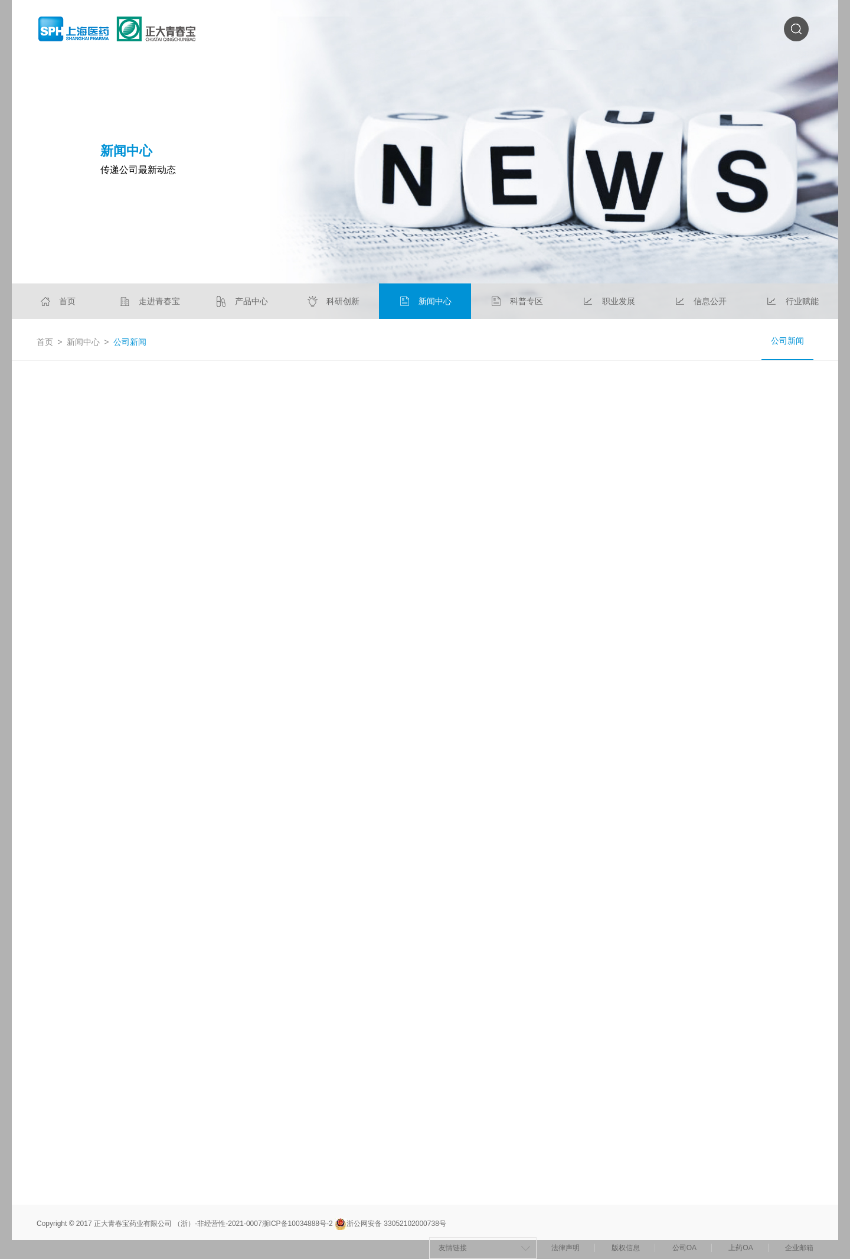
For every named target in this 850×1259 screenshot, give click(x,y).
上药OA (740, 1248)
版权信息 (626, 1248)
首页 (45, 342)
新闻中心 (83, 342)
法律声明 (565, 1248)
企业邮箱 (799, 1248)
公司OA (684, 1248)
